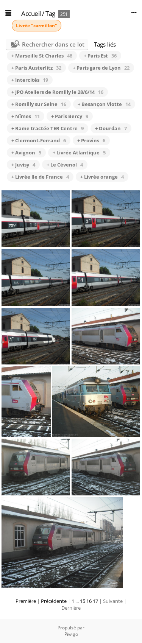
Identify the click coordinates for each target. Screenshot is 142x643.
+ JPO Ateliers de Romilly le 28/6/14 (57, 92)
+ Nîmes (25, 116)
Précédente (54, 601)
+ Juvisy (23, 164)
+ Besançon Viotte (104, 104)
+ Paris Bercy (69, 116)
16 (89, 601)
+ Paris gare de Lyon (101, 67)
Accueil (31, 13)
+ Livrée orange (102, 176)
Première (26, 601)
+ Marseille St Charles (41, 55)
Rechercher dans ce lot (53, 44)
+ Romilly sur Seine (38, 104)
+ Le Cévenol (65, 164)
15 (82, 601)
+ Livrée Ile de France (40, 176)
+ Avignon (26, 152)
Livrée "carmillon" (36, 25)
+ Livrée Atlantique (79, 152)
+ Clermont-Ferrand (38, 140)
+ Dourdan (111, 128)
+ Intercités (29, 79)
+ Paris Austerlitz (36, 67)
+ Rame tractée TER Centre (47, 128)
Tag (50, 13)
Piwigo (71, 634)
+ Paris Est (100, 55)
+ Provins (91, 140)
